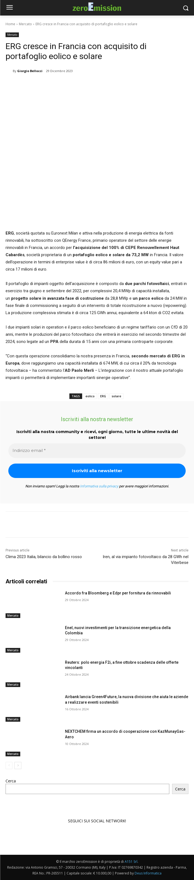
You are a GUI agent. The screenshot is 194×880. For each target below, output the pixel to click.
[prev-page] (9, 765)
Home (10, 24)
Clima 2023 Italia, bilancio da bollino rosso (44, 556)
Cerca (11, 781)
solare (116, 396)
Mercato (25, 24)
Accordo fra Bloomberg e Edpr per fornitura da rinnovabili (118, 593)
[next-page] (17, 765)
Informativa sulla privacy (99, 486)
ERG (103, 396)
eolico (90, 396)
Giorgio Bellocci (29, 71)
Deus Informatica (148, 873)
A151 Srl (131, 861)
